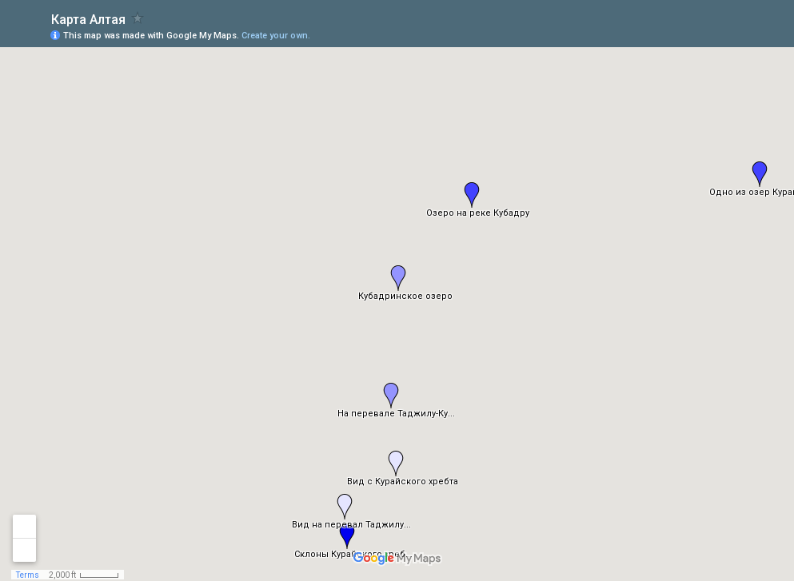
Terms (27, 575)
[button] (472, 195)
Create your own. (275, 35)
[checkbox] (138, 18)
